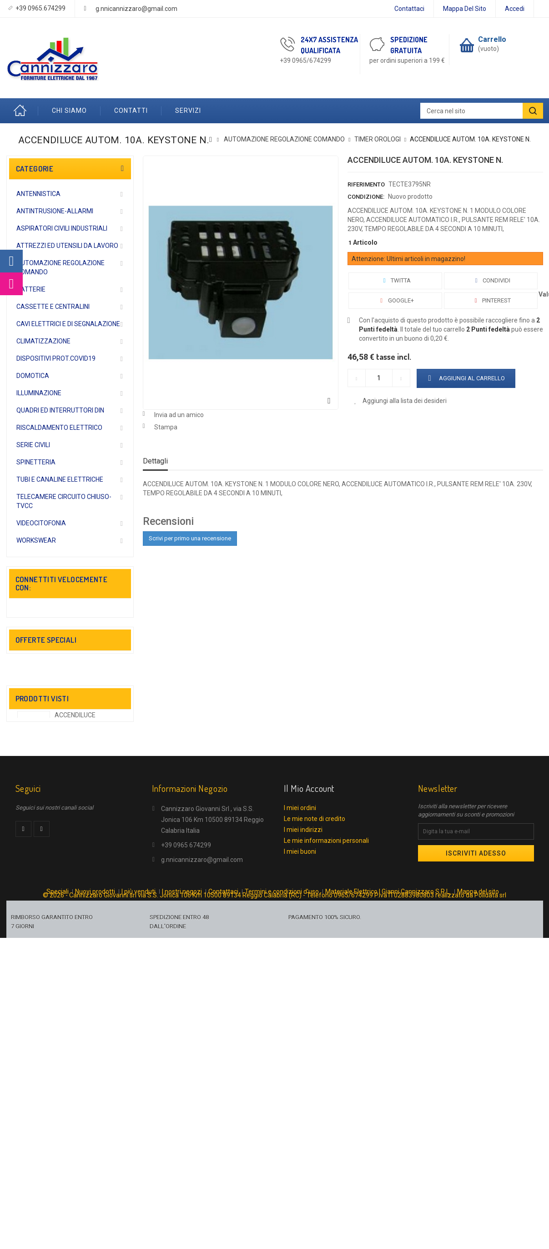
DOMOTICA (32, 375)
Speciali (57, 1083)
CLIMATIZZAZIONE (43, 341)
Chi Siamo (69, 110)
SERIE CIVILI (33, 444)
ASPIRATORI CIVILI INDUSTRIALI (61, 228)
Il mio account (309, 971)
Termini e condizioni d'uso (282, 1083)
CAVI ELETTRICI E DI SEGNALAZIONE (68, 323)
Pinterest (491, 300)
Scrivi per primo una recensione (190, 538)
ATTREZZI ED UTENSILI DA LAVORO (67, 245)
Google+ (395, 300)
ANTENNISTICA (38, 193)
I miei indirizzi (303, 1013)
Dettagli (155, 461)
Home (22, 110)
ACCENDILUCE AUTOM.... (75, 848)
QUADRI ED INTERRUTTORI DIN (60, 410)
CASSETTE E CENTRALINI (53, 306)
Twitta (395, 280)
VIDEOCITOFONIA (41, 523)
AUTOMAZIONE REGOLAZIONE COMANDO (60, 267)
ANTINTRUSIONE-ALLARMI (54, 211)
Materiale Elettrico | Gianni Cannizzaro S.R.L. (388, 1083)
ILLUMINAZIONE (38, 393)
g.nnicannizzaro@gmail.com (136, 8)
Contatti (131, 110)
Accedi (514, 8)
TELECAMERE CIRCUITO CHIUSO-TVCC (63, 501)
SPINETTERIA (35, 462)
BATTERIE (30, 289)
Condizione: (366, 196)
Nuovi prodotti (95, 1083)
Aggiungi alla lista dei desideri (404, 400)
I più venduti (138, 1083)
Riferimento (366, 184)
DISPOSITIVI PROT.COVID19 (56, 358)
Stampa (165, 427)
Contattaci (409, 8)
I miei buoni (300, 1034)
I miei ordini (300, 991)
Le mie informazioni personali (326, 1023)
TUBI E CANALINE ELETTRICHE (59, 479)
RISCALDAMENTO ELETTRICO (59, 427)
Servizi (188, 110)
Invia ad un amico (179, 414)
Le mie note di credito (314, 1002)
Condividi (490, 280)
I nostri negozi (182, 1083)
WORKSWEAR (36, 540)
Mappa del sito (464, 8)
